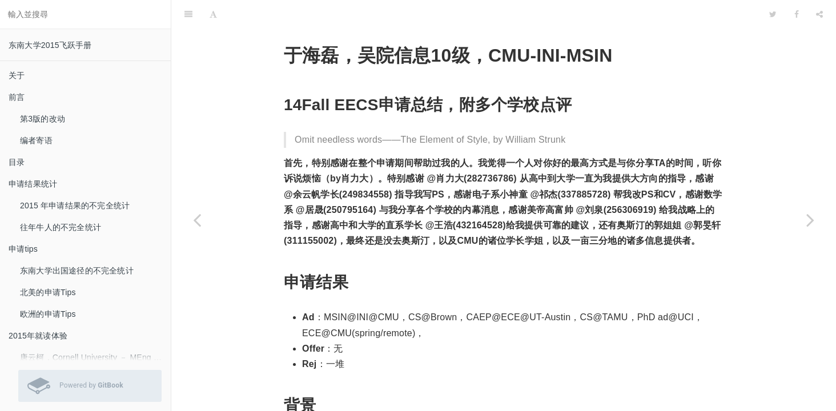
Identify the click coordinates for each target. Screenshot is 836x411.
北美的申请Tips (48, 292)
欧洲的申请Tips (48, 314)
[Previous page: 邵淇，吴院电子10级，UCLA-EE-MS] (197, 220)
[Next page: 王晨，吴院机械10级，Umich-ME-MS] (810, 220)
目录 (17, 162)
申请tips (23, 248)
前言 (17, 97)
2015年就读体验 (38, 335)
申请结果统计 (33, 183)
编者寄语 (36, 140)
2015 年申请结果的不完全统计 (75, 205)
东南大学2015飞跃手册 (50, 45)
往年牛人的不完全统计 (60, 227)
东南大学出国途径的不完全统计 (77, 270)
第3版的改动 (42, 118)
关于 (17, 75)
